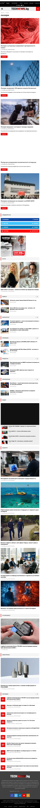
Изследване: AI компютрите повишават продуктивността (18, 478)
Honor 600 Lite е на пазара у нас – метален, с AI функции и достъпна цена (22, 308)
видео (4, 400)
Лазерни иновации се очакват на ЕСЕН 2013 (17, 201)
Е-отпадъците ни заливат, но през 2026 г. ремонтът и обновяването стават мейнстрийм (24, 329)
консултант (5, 317)
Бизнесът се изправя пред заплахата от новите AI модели (18, 608)
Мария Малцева (11, 723)
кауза (4, 258)
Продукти (5, 358)
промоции (5, 338)
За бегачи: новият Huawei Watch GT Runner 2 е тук (23, 300)
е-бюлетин (37, 3)
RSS (27, 806)
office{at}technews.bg (25, 791)
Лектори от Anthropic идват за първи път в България (21, 705)
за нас (21, 3)
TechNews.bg (5, 49)
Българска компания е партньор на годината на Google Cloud (23, 728)
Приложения (6, 379)
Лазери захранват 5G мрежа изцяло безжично (18, 88)
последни (5, 694)
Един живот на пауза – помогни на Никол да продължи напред (20, 289)
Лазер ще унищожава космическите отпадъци (18, 162)
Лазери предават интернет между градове (17, 127)
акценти (4, 447)
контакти (26, 3)
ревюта (4, 296)
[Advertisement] (20, 148)
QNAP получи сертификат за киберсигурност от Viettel (21, 750)
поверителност (22, 806)
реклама (31, 3)
